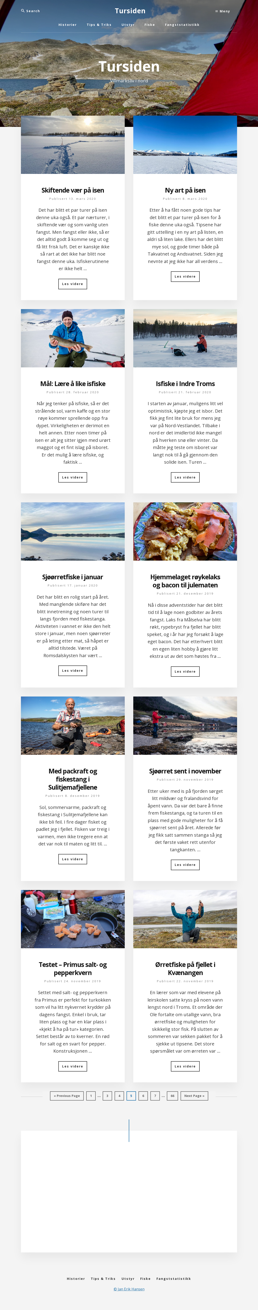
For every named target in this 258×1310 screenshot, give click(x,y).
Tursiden (130, 10)
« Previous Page (67, 1097)
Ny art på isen (185, 190)
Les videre (74, 285)
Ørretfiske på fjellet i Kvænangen (185, 968)
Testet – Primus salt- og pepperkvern (73, 968)
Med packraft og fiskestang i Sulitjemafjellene (72, 779)
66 (174, 1097)
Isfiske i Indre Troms (185, 383)
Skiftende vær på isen (72, 190)
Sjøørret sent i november (185, 770)
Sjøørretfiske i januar (72, 576)
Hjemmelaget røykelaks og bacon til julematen (185, 580)
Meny (222, 11)
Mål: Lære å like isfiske (73, 383)
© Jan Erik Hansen (129, 1294)
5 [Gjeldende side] (133, 1097)
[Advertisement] (129, 1197)
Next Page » (194, 1097)
